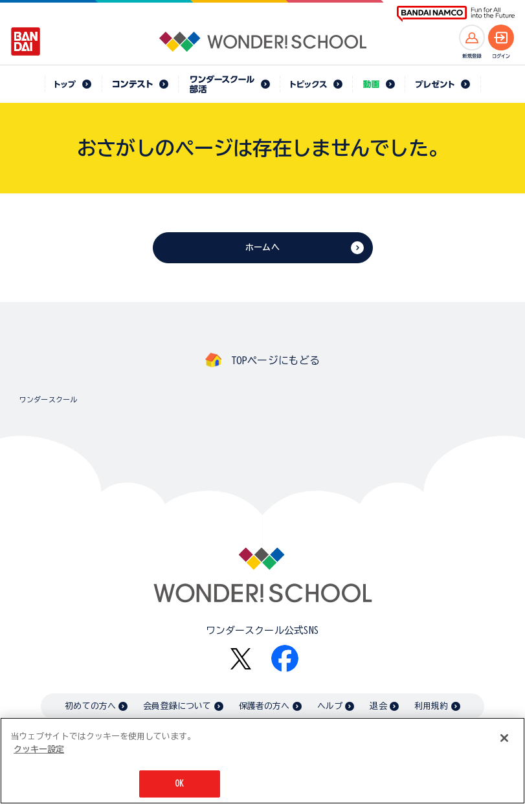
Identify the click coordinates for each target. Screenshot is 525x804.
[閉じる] (504, 738)
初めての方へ (90, 706)
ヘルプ (329, 706)
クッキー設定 (39, 749)
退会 (378, 706)
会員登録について (177, 706)
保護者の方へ (264, 706)
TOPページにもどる (275, 360)
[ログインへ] (501, 37)
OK (179, 783)
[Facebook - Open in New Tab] (284, 658)
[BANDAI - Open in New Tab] (26, 41)
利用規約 (431, 706)
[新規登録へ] (472, 37)
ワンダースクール (48, 399)
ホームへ (262, 247)
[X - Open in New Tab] (240, 658)
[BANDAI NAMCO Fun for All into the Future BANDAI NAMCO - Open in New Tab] (456, 14)
